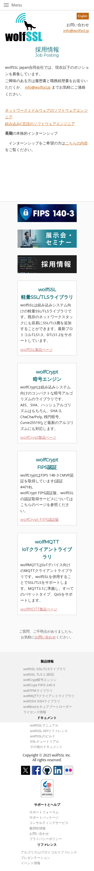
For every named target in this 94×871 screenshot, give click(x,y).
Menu (17, 5)
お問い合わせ (45, 637)
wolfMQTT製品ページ (38, 609)
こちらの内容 (76, 143)
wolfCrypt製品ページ (38, 437)
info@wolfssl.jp (76, 30)
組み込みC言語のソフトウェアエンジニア (40, 124)
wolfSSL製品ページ (36, 349)
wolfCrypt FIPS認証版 (39, 519)
